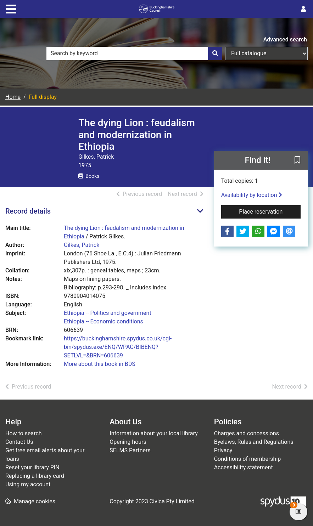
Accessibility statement (243, 467)
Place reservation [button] (270, 211)
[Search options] (266, 53)
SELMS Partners (130, 450)
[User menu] (303, 9)
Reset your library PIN (32, 467)
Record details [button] (28, 211)
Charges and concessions (246, 433)
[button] (297, 160)
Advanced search (285, 39)
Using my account (27, 484)
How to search (23, 433)
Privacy (223, 450)
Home (13, 97)
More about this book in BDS (99, 364)
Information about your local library (153, 433)
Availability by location (251, 195)
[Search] (215, 53)
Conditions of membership (247, 459)
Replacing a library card (34, 476)
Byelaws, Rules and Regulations (254, 442)
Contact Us (19, 442)
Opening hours (128, 442)
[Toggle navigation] (11, 8)
